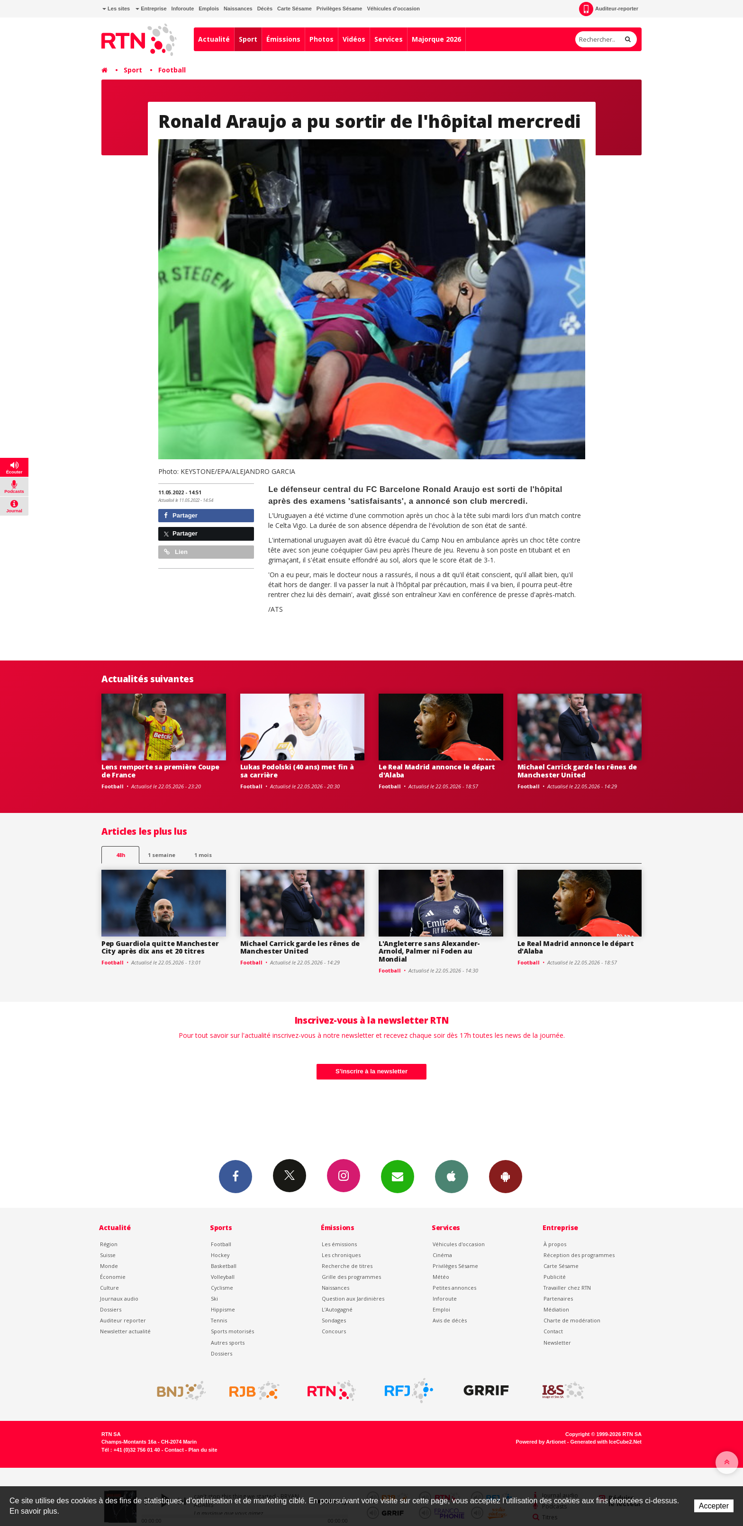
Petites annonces (454, 1288)
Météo (441, 1277)
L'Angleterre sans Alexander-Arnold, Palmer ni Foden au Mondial (429, 951)
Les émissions (339, 1244)
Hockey (220, 1255)
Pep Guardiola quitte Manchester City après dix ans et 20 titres (159, 947)
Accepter (714, 1506)
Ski (214, 1298)
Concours (334, 1331)
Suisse (108, 1255)
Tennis (219, 1320)
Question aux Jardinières (353, 1298)
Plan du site (202, 1450)
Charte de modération (572, 1320)
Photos (321, 39)
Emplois (209, 8)
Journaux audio (119, 1298)
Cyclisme (222, 1288)
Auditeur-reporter (608, 9)
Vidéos (354, 39)
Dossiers (110, 1309)
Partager (181, 515)
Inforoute (183, 8)
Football (172, 69)
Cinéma (442, 1255)
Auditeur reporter (123, 1320)
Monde (109, 1266)
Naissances (238, 8)
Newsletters (397, 1176)
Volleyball (223, 1277)
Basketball (223, 1266)
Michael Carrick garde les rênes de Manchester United (577, 770)
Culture (109, 1288)
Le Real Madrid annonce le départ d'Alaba (437, 770)
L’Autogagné (337, 1309)
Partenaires (558, 1298)
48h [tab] (120, 854)
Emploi (441, 1309)
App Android (505, 1176)
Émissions (283, 39)
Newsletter (557, 1342)
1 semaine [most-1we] (161, 854)
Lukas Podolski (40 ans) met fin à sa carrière (297, 770)
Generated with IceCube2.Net (606, 1442)
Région (109, 1244)
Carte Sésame (294, 8)
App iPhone (451, 1176)
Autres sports (228, 1342)
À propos (555, 1244)
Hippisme (223, 1309)
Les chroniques (341, 1255)
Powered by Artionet (541, 1442)
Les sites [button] (116, 8)
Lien (176, 551)
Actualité (214, 39)
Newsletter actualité (125, 1331)
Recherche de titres (347, 1266)
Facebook (235, 1176)
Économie (113, 1277)
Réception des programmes (579, 1255)
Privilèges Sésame (339, 8)
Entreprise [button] (151, 8)
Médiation (556, 1309)
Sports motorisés (232, 1331)
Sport (248, 39)
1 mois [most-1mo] (203, 854)
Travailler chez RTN (567, 1288)
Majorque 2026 (436, 39)
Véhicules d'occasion (393, 8)
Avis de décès (450, 1320)
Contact (553, 1331)
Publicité (555, 1277)
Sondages (334, 1320)
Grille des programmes (351, 1277)
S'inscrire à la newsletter (371, 1071)
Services (388, 39)
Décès (264, 8)
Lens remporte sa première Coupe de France (160, 770)
